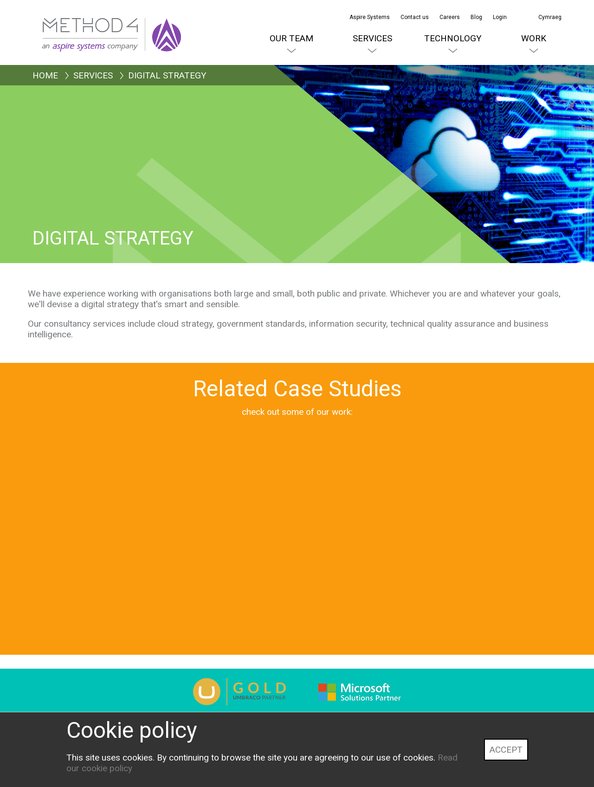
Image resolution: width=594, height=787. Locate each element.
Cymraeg (550, 17)
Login (500, 17)
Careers (449, 17)
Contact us (414, 17)
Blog (476, 17)
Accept (506, 749)
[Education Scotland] (95, 577)
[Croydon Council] (364, 577)
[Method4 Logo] (74, 23)
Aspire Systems (369, 17)
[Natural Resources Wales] (229, 577)
